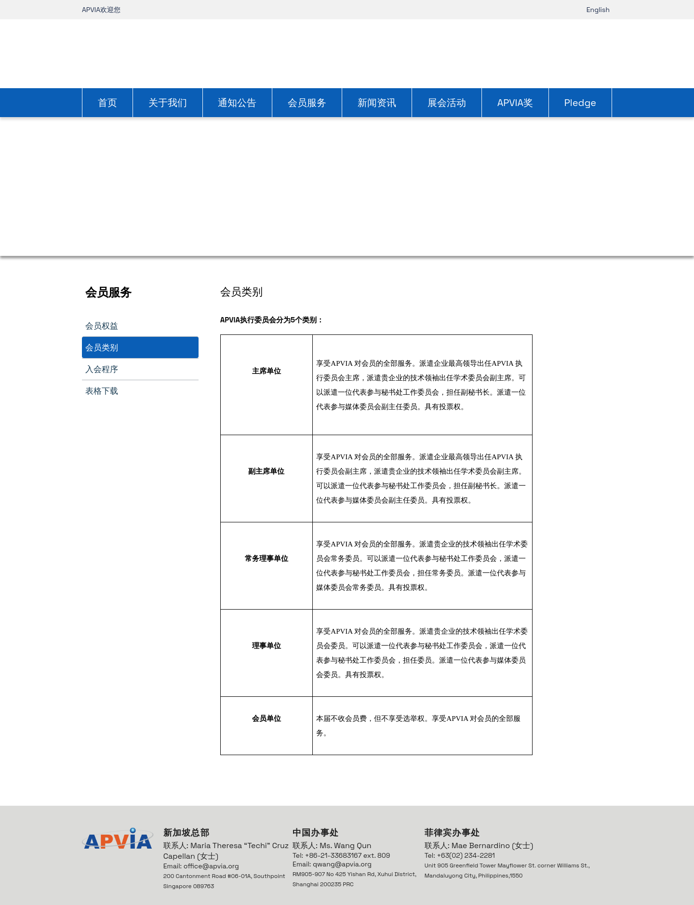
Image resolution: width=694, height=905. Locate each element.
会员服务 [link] (307, 102)
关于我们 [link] (167, 102)
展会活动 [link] (446, 102)
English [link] (598, 9)
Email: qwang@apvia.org (332, 864)
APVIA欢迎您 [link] (101, 9)
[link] (347, 52)
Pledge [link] (580, 102)
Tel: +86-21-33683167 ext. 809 (341, 855)
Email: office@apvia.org (201, 866)
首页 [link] (107, 102)
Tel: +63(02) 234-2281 (460, 855)
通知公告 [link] (237, 102)
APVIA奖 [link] (515, 102)
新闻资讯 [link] (377, 102)
